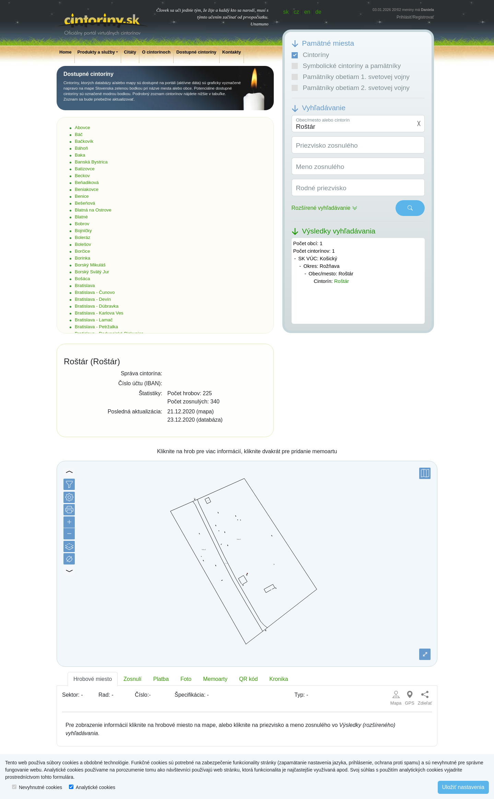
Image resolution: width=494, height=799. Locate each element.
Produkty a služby (96, 52)
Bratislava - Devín (93, 299)
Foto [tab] (185, 679)
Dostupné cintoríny (196, 52)
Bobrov (82, 223)
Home (65, 52)
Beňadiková (87, 182)
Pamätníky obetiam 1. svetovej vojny (351, 76)
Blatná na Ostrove (93, 210)
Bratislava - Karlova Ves (99, 313)
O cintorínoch (156, 52)
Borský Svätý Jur (92, 271)
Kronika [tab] (278, 679)
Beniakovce (86, 189)
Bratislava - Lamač (94, 319)
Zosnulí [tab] (132, 679)
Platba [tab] (161, 679)
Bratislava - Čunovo (95, 292)
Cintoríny (310, 54)
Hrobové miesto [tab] (92, 679)
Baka (80, 155)
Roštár (341, 281)
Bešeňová (85, 203)
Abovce (82, 127)
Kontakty (231, 52)
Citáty (130, 52)
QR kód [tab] (248, 679)
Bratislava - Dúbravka (96, 306)
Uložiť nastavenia (463, 787)
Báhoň (81, 148)
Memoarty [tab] (215, 679)
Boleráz (82, 237)
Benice (82, 196)
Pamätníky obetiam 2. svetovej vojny (351, 87)
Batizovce (85, 168)
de (318, 12)
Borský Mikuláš (90, 264)
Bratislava (85, 285)
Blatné (81, 216)
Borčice (82, 251)
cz (296, 12)
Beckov (82, 175)
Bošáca (82, 278)
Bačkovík (84, 141)
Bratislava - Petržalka (96, 326)
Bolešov (83, 244)
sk (286, 12)
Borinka (82, 258)
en (307, 12)
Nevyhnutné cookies (40, 787)
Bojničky (83, 230)
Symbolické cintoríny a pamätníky (346, 65)
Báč (79, 134)
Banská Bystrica (91, 161)
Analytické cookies (95, 787)
